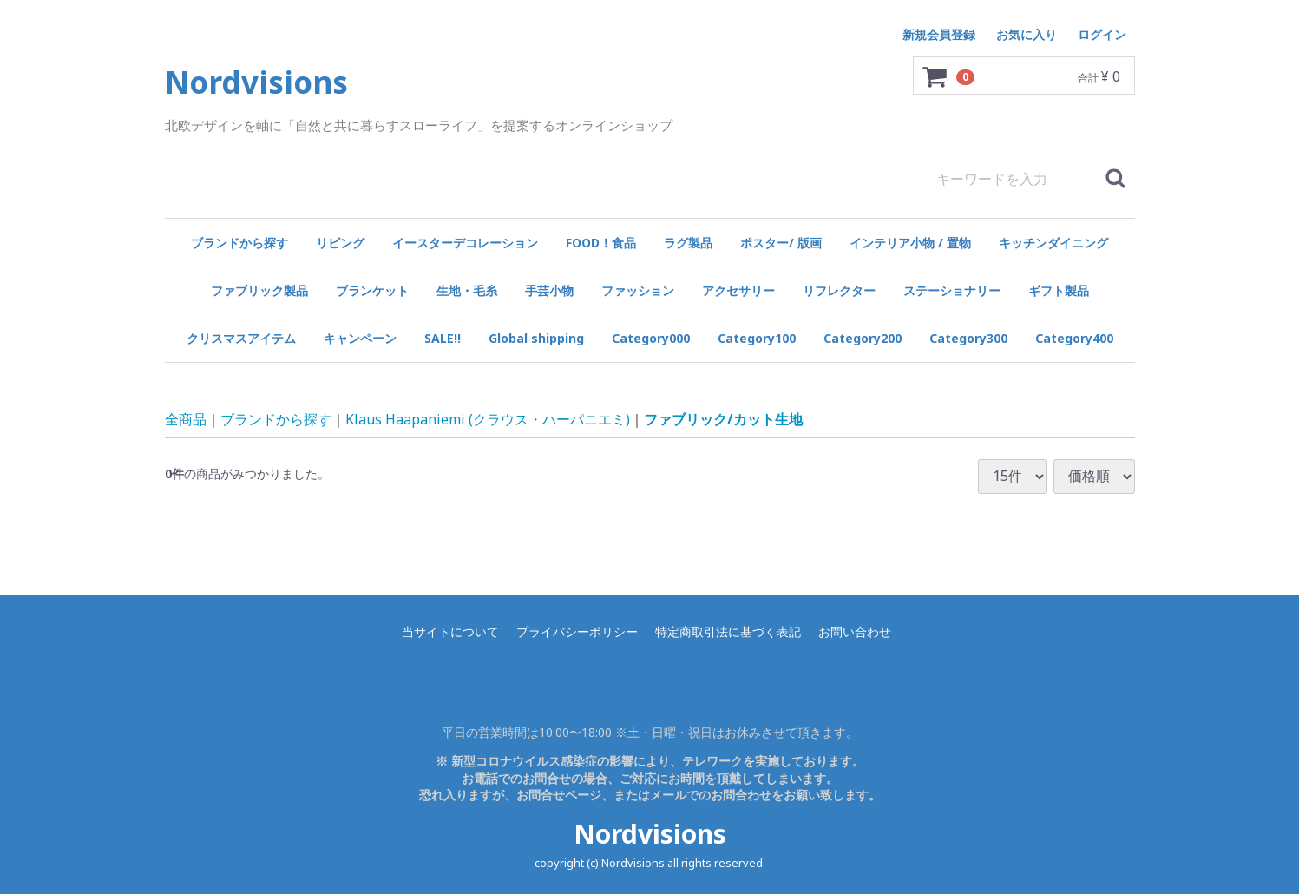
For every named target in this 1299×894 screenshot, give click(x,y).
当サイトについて (450, 631)
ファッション (637, 290)
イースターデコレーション (465, 242)
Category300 (968, 338)
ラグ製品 (688, 242)
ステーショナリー (951, 290)
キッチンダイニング (1053, 242)
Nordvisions (650, 833)
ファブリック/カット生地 (723, 418)
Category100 (757, 338)
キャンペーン (360, 338)
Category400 (1074, 338)
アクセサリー (738, 290)
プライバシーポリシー (577, 631)
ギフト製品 (1058, 290)
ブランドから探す (239, 242)
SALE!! (442, 338)
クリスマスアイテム (241, 338)
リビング (340, 242)
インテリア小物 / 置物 (910, 242)
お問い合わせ (854, 631)
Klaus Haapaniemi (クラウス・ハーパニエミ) (487, 418)
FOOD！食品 (601, 242)
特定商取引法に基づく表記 (728, 631)
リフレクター (839, 290)
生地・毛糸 (466, 290)
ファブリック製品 (259, 290)
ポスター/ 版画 (781, 242)
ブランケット (372, 290)
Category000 (651, 338)
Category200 (862, 338)
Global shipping (536, 338)
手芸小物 (549, 290)
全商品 (186, 418)
